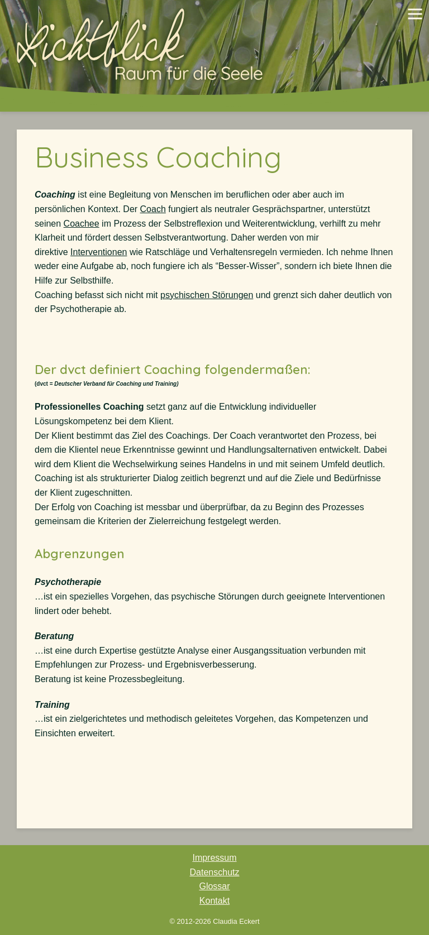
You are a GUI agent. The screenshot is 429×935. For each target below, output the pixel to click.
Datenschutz (215, 872)
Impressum (214, 857)
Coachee (81, 223)
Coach (153, 209)
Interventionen (98, 252)
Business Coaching (158, 157)
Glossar (214, 886)
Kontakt (214, 900)
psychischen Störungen (206, 295)
